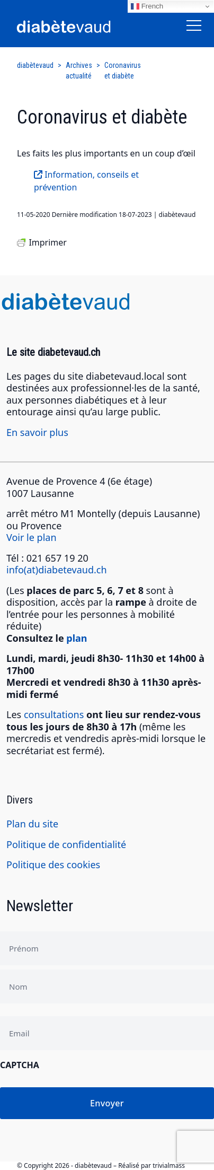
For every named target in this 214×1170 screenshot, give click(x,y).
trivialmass (169, 1165)
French (147, 6)
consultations (54, 714)
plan (76, 638)
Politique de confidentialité (66, 844)
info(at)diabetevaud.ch (56, 569)
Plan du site (32, 823)
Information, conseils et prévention (86, 181)
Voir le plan (31, 537)
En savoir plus (37, 432)
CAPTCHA (19, 1065)
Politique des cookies (53, 864)
